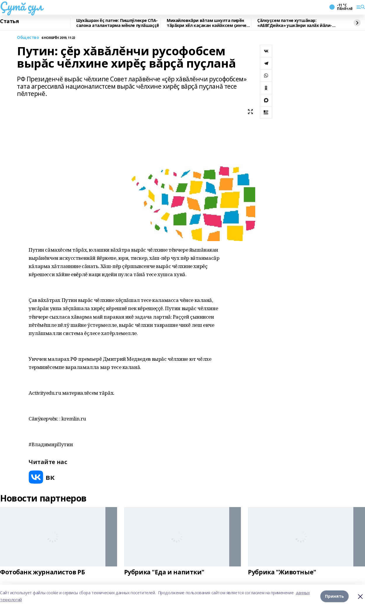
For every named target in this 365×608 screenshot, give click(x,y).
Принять (334, 596)
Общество (28, 37)
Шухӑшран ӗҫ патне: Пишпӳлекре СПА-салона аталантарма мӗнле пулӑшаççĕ (117, 23)
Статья (9, 21)
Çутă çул (21, 6)
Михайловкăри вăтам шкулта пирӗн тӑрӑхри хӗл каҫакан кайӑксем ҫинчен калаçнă (208, 23)
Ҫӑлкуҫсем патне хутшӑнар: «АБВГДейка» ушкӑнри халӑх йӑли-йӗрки (294, 23)
